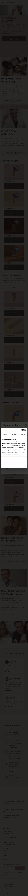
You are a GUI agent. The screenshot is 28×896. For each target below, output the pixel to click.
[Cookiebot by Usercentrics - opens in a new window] (20, 430)
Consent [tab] (5, 434)
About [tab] (23, 434)
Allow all (14, 460)
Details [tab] (14, 434)
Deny (14, 464)
